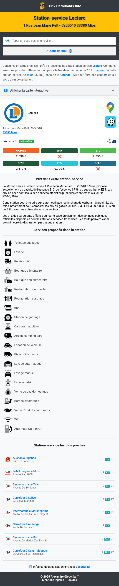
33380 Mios (10, 132)
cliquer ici (84, 566)
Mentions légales (53, 580)
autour (100, 70)
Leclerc (97, 65)
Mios (30, 75)
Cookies (72, 580)
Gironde (65, 75)
